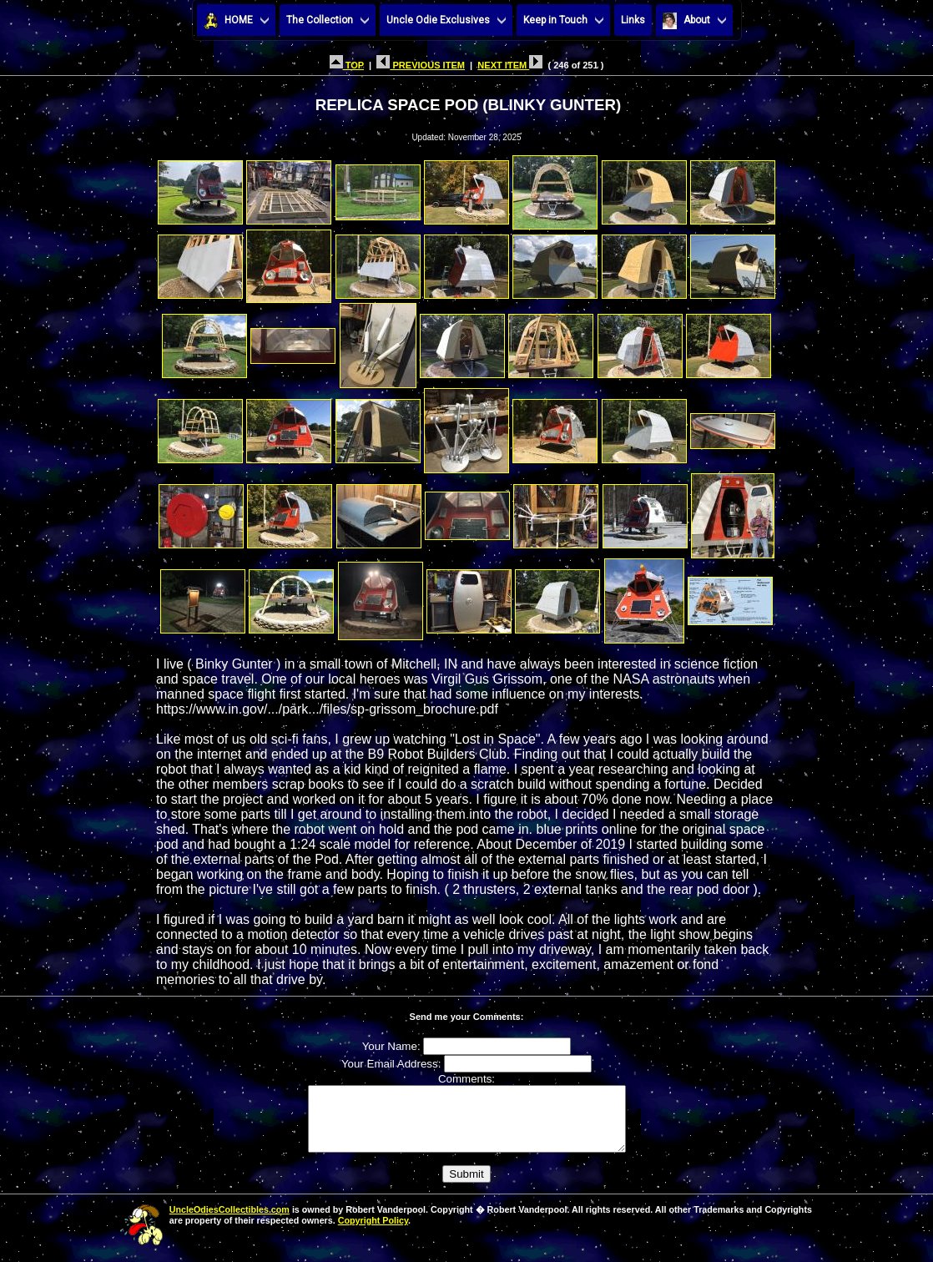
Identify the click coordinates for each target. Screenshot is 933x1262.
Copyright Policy (373, 1233)
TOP (347, 65)
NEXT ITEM (509, 65)
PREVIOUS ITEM (420, 65)
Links (633, 20)
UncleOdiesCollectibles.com (229, 1222)
